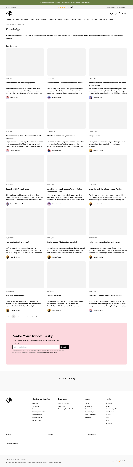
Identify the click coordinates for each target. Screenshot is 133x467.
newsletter (55, 2)
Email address (16, 344)
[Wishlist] (111, 14)
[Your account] (116, 14)
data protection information (50, 352)
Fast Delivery (11, 7)
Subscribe (64, 347)
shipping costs (24, 462)
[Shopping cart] (122, 14)
